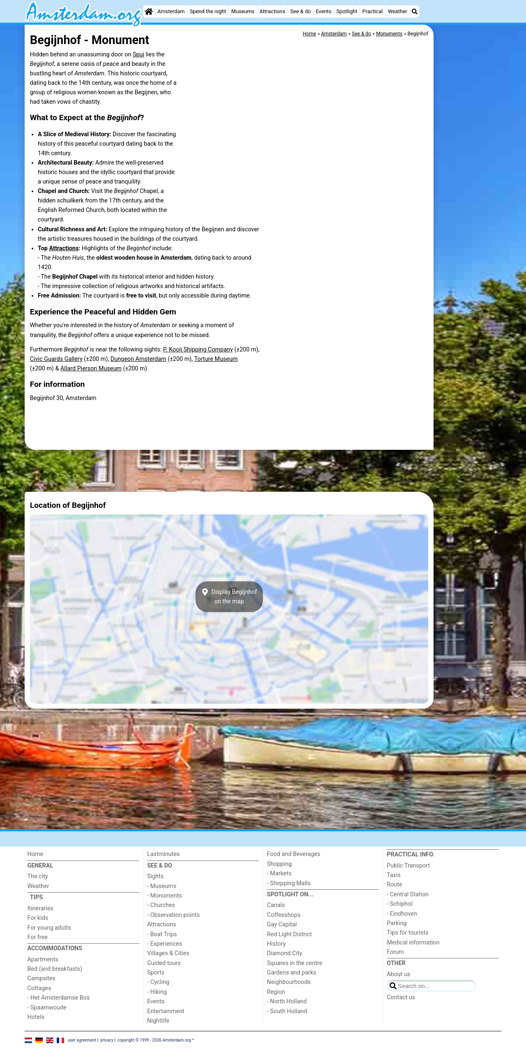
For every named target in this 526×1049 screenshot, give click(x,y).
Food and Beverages (294, 854)
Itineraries (40, 908)
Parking (397, 923)
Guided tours (164, 963)
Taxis (394, 875)
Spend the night (208, 11)
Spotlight (346, 11)
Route (394, 884)
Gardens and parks (291, 972)
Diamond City (284, 953)
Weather (397, 11)
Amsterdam (171, 11)
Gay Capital (282, 924)
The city (37, 876)
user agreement (82, 1039)
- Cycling (158, 982)
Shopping (279, 864)
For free (37, 937)
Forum (395, 952)
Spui (138, 54)
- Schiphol (400, 903)
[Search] (414, 11)
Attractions (272, 11)
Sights (155, 876)
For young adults (49, 927)
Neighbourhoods (289, 982)
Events (323, 11)
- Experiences (164, 943)
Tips (36, 897)
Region (276, 992)
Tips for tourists (407, 932)
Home (35, 854)
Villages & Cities (168, 953)
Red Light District (289, 934)
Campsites (41, 978)
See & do (300, 11)
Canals (276, 905)
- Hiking (157, 992)
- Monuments (164, 895)
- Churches (161, 905)
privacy (106, 1039)
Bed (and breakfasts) (54, 968)
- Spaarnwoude (46, 1007)
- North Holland (287, 1001)
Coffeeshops (284, 915)
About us (398, 974)
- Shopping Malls (289, 883)
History (276, 943)
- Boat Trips (162, 934)
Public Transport (408, 865)
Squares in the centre (295, 963)
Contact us (401, 997)
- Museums (161, 886)
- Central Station (408, 894)
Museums (243, 11)
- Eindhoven (402, 913)
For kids (37, 917)
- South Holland (287, 1011)
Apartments (42, 959)
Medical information (413, 942)
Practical (372, 11)
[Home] (149, 11)
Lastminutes (163, 854)
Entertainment (166, 1011)
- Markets (279, 873)
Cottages (39, 988)
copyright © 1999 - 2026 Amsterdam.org (154, 1039)
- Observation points (173, 915)
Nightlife (158, 1020)
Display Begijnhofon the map (229, 596)
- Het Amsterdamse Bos (58, 997)
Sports (155, 972)
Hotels (35, 1017)
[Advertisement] (468, 214)
